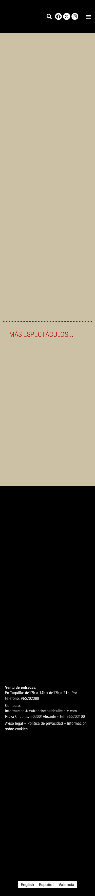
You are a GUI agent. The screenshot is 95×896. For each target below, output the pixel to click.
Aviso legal (14, 723)
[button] (88, 16)
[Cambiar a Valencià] (66, 884)
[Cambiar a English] (27, 884)
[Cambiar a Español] (46, 884)
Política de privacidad (45, 723)
